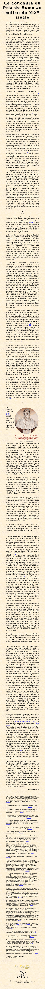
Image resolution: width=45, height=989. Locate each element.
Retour (8, 802)
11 (15, 258)
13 (21, 341)
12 (30, 325)
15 (36, 489)
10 (32, 252)
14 (10, 398)
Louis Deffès (8, 414)
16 (26, 520)
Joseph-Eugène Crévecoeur (22, 924)
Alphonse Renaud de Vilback (25, 721)
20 (21, 750)
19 (34, 726)
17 (16, 554)
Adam (31, 223)
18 (24, 576)
